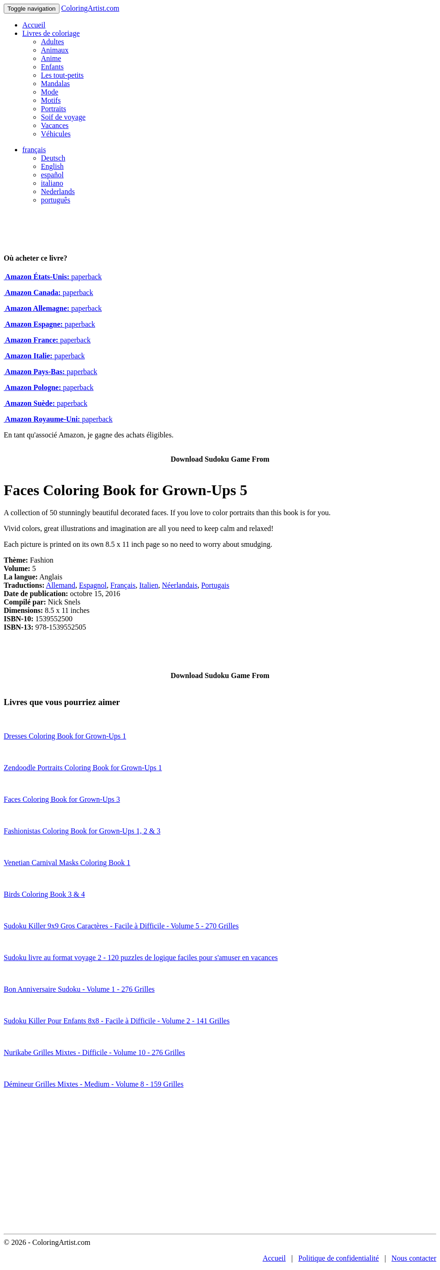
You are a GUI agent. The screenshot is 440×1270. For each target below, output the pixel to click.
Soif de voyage (63, 117)
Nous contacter (414, 1258)
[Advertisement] (220, 1164)
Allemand (60, 585)
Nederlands (58, 191)
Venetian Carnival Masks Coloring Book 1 (67, 863)
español (52, 175)
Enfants (52, 67)
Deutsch (53, 158)
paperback (53, 277)
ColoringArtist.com (90, 8)
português (55, 200)
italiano (52, 183)
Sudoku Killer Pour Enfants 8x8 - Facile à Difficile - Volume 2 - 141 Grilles (117, 1021)
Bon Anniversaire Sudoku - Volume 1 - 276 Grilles (79, 989)
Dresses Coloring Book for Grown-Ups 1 (65, 736)
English (52, 166)
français (34, 150)
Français (122, 585)
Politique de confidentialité (338, 1258)
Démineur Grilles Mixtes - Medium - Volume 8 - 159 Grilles (94, 1084)
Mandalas (55, 83)
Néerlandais (179, 585)
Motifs (51, 100)
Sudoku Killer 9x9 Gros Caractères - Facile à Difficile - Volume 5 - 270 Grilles (121, 926)
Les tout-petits (62, 75)
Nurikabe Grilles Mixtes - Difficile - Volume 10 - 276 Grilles (94, 1052)
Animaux (55, 50)
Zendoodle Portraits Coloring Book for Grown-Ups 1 (83, 768)
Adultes (52, 42)
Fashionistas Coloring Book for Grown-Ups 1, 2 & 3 (82, 831)
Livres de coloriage (51, 33)
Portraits (53, 109)
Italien (148, 585)
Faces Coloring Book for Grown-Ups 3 (62, 799)
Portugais (215, 585)
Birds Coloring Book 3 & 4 (44, 894)
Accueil (34, 25)
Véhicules (56, 134)
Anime (51, 58)
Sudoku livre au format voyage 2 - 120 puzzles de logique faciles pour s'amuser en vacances (141, 957)
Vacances (55, 125)
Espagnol (93, 585)
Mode (49, 92)
